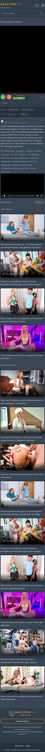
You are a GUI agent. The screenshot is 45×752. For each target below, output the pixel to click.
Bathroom (7, 165)
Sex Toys (6, 172)
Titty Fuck (34, 161)
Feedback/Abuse (22, 721)
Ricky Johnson (27, 109)
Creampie (7, 161)
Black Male (10, 151)
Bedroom (17, 165)
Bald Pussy (25, 158)
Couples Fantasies (10, 168)
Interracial (25, 168)
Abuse (24, 114)
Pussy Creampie (20, 161)
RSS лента (19, 746)
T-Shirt (15, 154)
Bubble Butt (34, 154)
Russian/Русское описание (16, 122)
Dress (29, 151)
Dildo (34, 168)
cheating (28, 165)
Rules (28, 746)
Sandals (38, 151)
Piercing (6, 158)
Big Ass (24, 154)
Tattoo (15, 158)
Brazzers (11, 114)
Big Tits (35, 158)
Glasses (6, 154)
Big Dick (21, 151)
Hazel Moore (13, 109)
